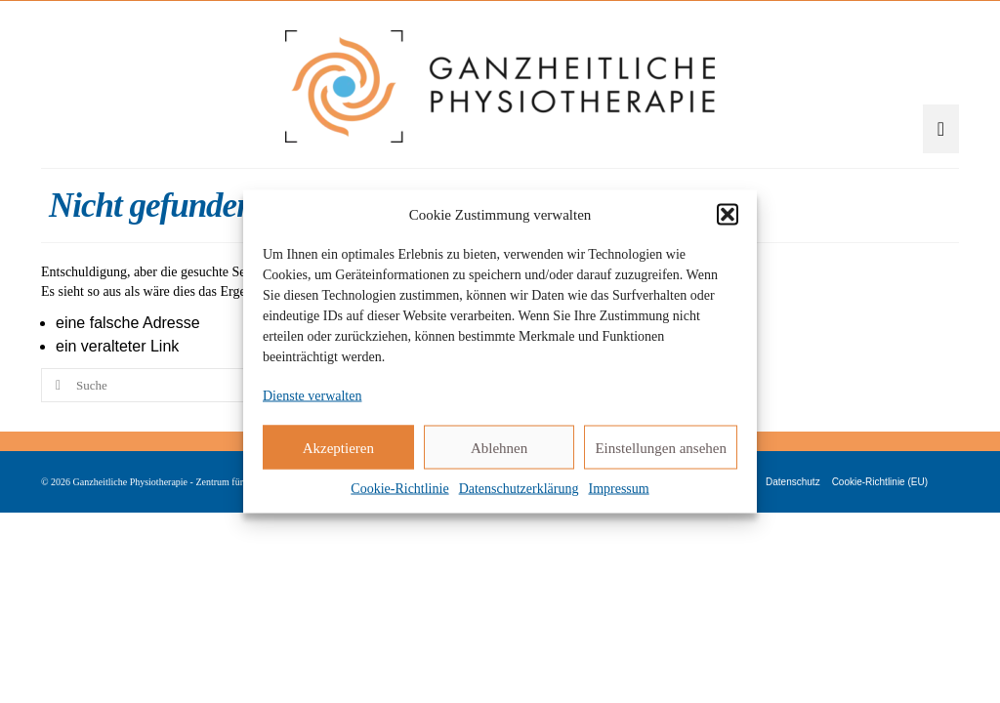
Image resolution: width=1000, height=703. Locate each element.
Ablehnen (499, 447)
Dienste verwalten (312, 396)
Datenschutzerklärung (519, 488)
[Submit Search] (55, 460)
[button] (727, 215)
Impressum (618, 488)
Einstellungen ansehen (661, 447)
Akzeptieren (338, 447)
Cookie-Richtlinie (399, 488)
